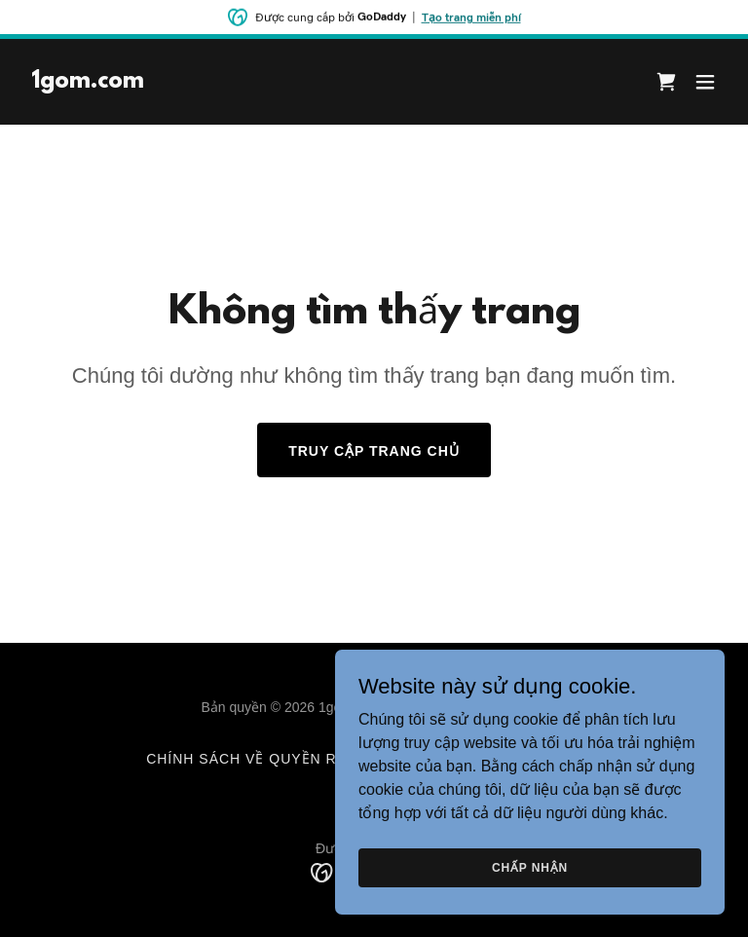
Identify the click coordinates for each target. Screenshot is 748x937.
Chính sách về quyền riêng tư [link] (272, 759)
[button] (705, 81)
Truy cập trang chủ (374, 451)
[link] (87, 82)
